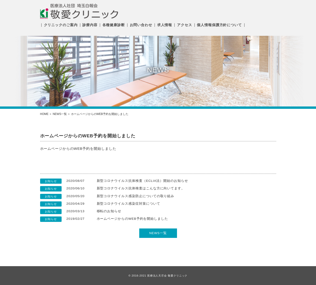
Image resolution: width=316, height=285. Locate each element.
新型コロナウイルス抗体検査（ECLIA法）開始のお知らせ (142, 181)
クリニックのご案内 (61, 25)
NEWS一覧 (60, 114)
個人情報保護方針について (219, 25)
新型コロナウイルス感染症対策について (128, 203)
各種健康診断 (113, 25)
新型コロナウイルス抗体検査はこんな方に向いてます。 (141, 188)
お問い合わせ (141, 25)
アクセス (184, 25)
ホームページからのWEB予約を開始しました (132, 218)
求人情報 (164, 25)
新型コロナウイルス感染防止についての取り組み (135, 196)
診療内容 (89, 25)
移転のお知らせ (109, 211)
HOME (44, 114)
